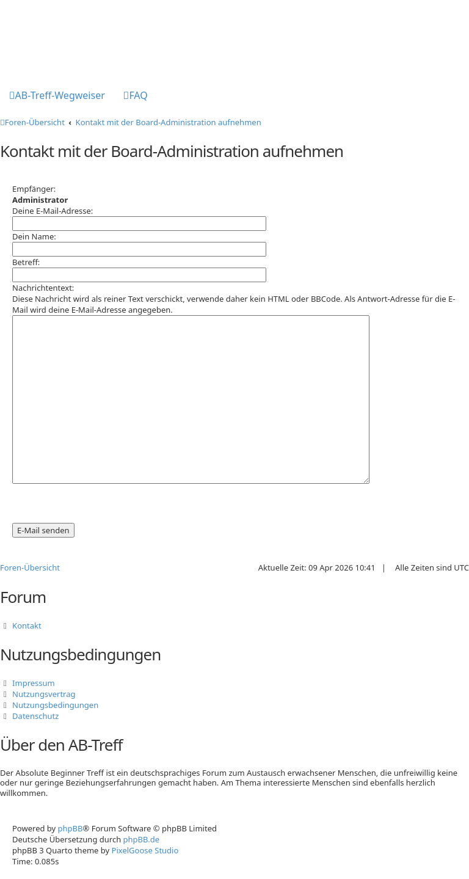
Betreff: (26, 262)
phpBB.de (141, 839)
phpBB (70, 828)
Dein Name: (34, 236)
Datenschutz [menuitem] (35, 715)
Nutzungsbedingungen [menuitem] (55, 704)
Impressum (33, 682)
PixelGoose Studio (145, 850)
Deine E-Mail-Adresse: (52, 210)
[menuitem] (57, 96)
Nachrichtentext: (43, 287)
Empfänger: (34, 188)
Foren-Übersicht (30, 567)
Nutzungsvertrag (43, 693)
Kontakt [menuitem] (27, 625)
